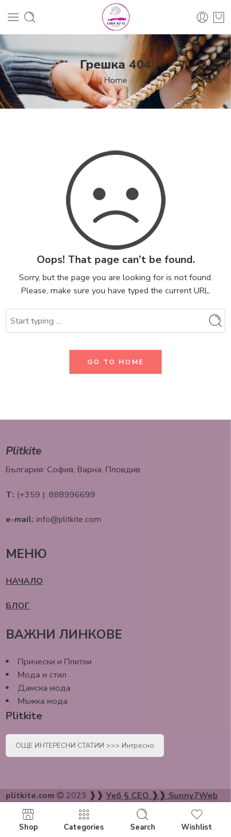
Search (142, 819)
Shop (28, 819)
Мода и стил (42, 674)
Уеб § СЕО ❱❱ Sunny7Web (162, 795)
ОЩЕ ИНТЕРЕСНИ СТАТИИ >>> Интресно (84, 745)
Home (115, 80)
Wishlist (196, 819)
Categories (84, 819)
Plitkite (24, 716)
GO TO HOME (115, 361)
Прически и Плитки (55, 661)
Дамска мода (44, 687)
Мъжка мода (43, 701)
